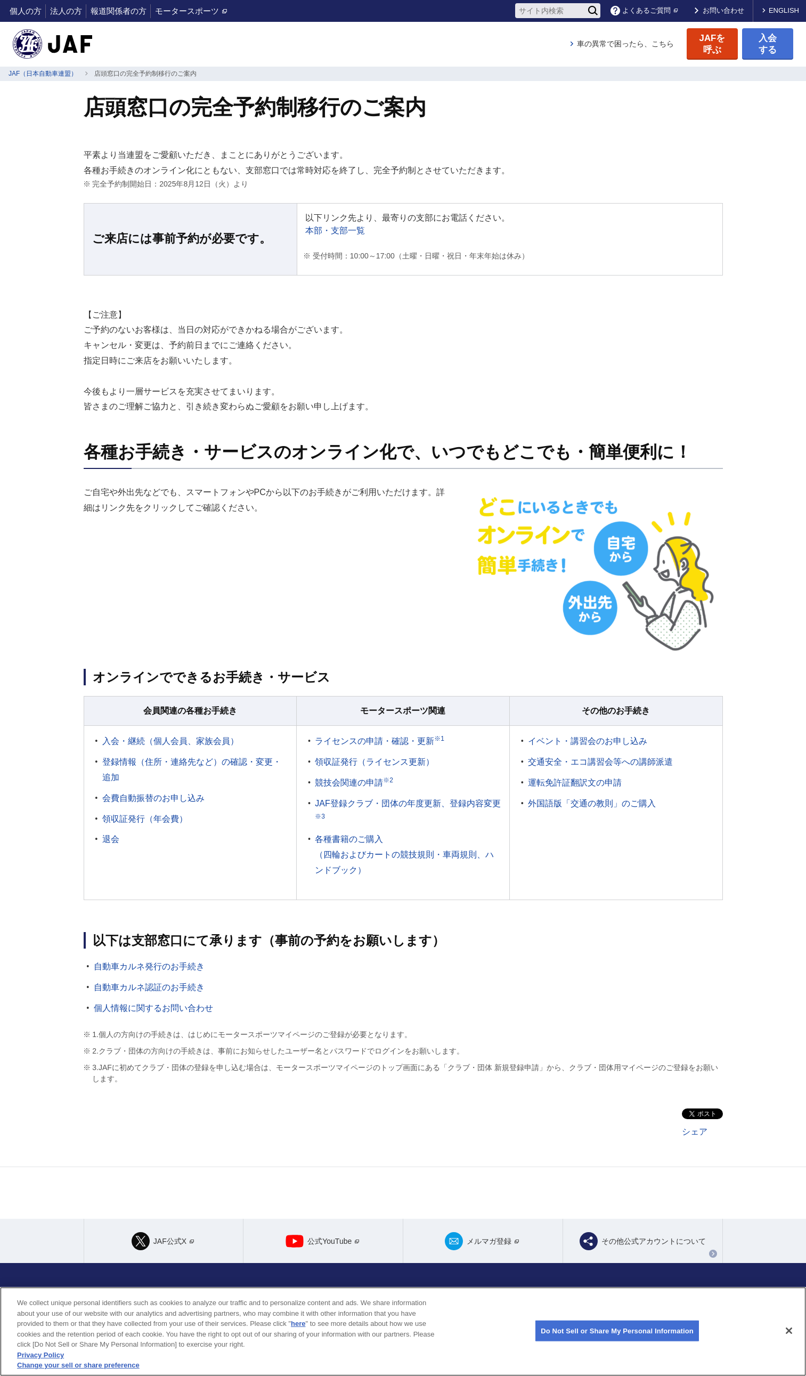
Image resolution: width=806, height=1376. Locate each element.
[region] (403, 1331)
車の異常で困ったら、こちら (625, 43)
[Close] (789, 1330)
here (298, 1324)
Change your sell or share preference (78, 1365)
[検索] (592, 10)
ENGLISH (784, 10)
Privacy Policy (40, 1355)
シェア (694, 1131)
